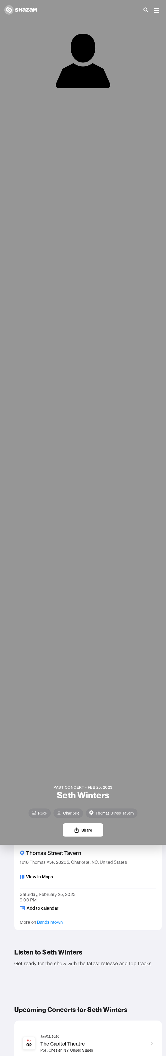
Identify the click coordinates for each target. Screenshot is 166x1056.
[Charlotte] (68, 813)
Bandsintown (50, 922)
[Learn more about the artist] (83, 796)
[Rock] (40, 813)
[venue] (111, 813)
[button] (156, 10)
